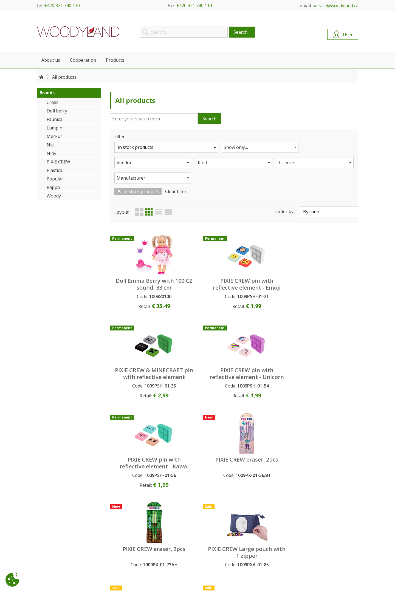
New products (212, 533)
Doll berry (57, 111)
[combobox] (234, 147)
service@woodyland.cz (335, 5)
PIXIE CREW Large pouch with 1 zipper (329, 361)
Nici (50, 145)
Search (209, 119)
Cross (52, 102)
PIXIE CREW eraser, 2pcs (202, 358)
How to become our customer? (147, 527)
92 (341, 490)
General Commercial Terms (143, 533)
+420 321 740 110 (194, 5)
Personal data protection (141, 539)
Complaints (129, 545)
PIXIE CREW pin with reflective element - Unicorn (329, 272)
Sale (203, 545)
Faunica (54, 119)
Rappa (53, 187)
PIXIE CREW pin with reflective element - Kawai (139, 361)
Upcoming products (218, 527)
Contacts (45, 533)
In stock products (138, 176)
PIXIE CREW (58, 162)
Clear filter (176, 176)
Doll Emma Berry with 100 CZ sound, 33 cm (139, 272)
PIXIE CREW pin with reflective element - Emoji (202, 272)
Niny (51, 153)
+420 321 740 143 (308, 568)
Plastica (54, 170)
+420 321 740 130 (62, 5)
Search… (241, 32)
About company (51, 527)
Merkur (54, 136)
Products (115, 60)
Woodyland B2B (78, 31)
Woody (54, 196)
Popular (55, 179)
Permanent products (218, 539)
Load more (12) (234, 490)
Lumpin (54, 128)
